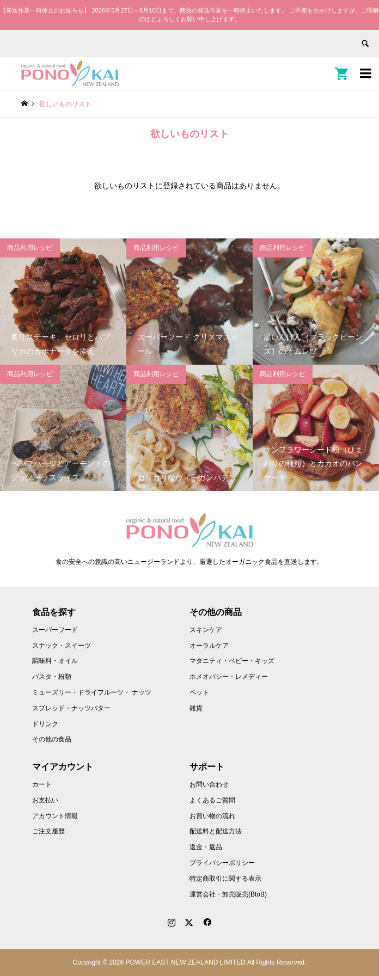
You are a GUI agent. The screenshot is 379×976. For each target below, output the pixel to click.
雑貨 (196, 708)
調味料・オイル (55, 661)
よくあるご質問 (212, 800)
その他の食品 (51, 739)
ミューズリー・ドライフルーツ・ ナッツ (91, 692)
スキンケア (206, 630)
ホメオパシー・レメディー (229, 676)
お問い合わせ (209, 784)
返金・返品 (206, 847)
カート (42, 784)
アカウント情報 (55, 816)
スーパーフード (55, 630)
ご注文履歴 (48, 831)
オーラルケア (209, 645)
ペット (199, 692)
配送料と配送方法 (216, 831)
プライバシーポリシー (222, 863)
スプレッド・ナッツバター (71, 708)
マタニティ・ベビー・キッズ (232, 661)
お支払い (45, 800)
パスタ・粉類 (51, 676)
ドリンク (45, 724)
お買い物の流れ (212, 816)
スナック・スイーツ (61, 645)
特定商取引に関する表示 (225, 878)
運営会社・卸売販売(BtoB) (228, 894)
